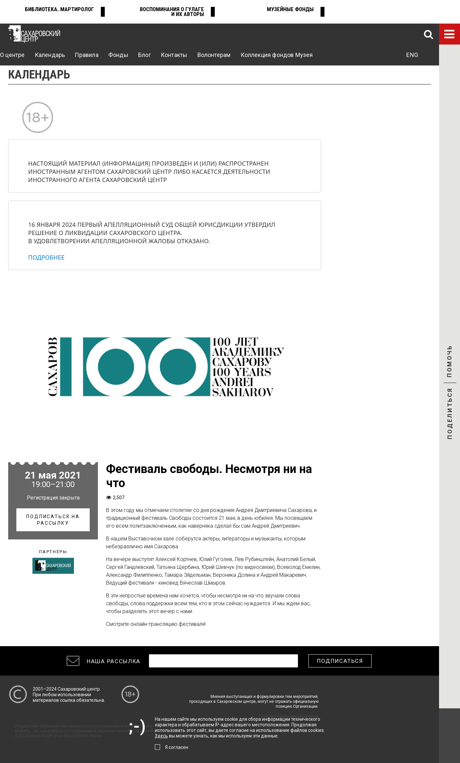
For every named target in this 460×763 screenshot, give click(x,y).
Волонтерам (214, 54)
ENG (412, 54)
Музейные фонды (290, 9)
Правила (86, 54)
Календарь (50, 54)
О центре (12, 54)
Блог (144, 54)
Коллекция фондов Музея (277, 54)
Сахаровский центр (79, 689)
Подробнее (46, 257)
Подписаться (340, 661)
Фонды (118, 54)
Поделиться (449, 414)
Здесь (161, 735)
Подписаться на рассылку (53, 520)
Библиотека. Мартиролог (59, 9)
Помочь (449, 366)
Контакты (174, 54)
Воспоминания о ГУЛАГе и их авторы (172, 11)
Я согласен (176, 747)
